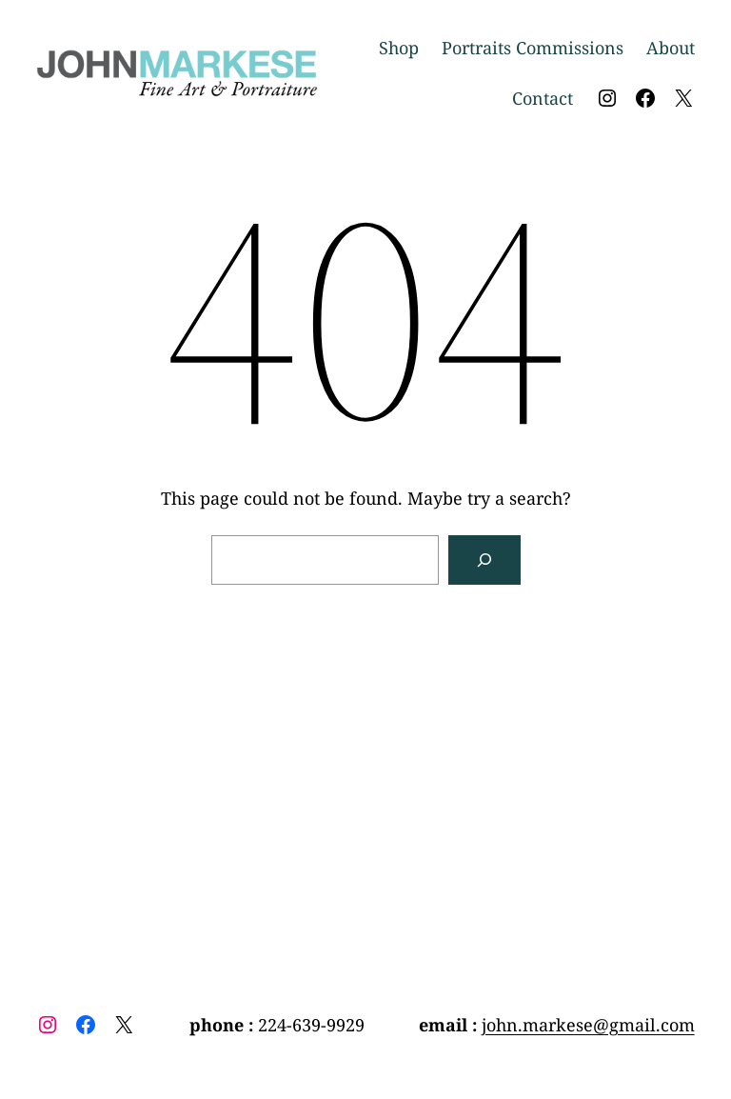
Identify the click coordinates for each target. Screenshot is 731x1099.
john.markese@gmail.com (588, 1024)
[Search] (484, 560)
